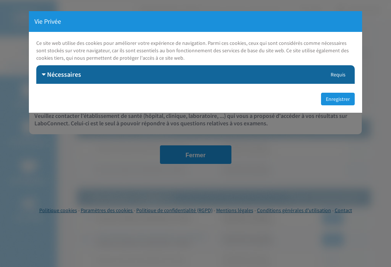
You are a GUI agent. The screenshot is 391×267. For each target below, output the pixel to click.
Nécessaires (61, 74)
